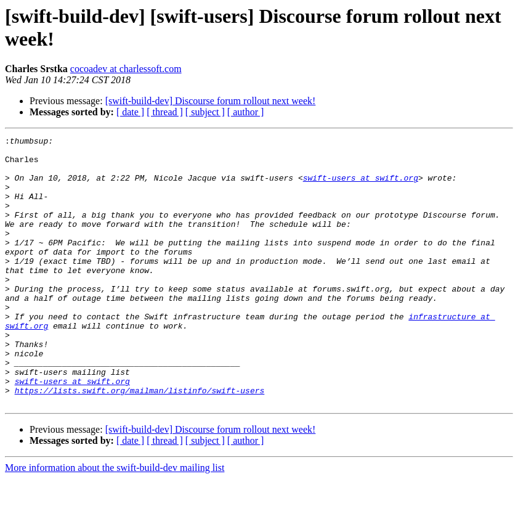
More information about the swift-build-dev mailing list (114, 521)
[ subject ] (205, 112)
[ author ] (245, 112)
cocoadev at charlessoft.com (126, 68)
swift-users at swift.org (360, 186)
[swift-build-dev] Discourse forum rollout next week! (210, 101)
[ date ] (130, 112)
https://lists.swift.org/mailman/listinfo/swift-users (140, 442)
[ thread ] (165, 112)
